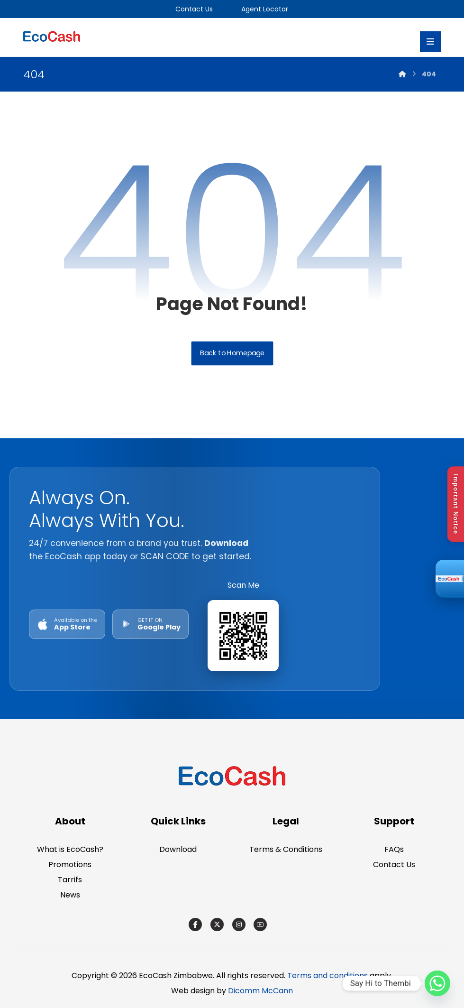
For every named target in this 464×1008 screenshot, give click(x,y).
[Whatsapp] (437, 983)
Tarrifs (70, 879)
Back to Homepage (232, 354)
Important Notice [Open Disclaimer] (455, 504)
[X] (217, 924)
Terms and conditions (327, 975)
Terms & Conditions (285, 849)
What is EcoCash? (70, 849)
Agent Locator (263, 9)
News (70, 894)
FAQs (394, 849)
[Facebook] (195, 924)
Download (178, 849)
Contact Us (194, 9)
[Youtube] (260, 924)
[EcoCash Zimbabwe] (232, 777)
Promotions (69, 864)
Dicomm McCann (260, 990)
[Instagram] (239, 924)
